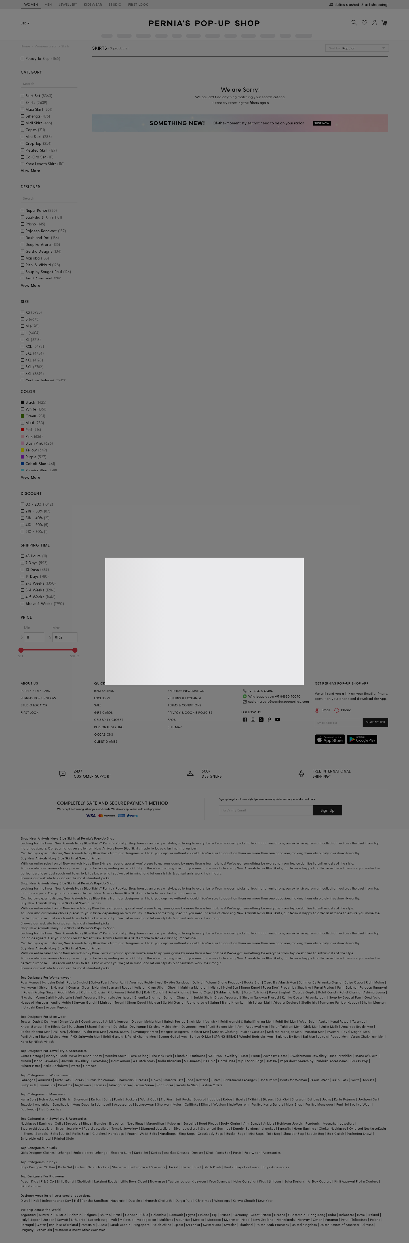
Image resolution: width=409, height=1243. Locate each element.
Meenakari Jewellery (339, 1123)
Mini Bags (256, 1133)
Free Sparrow (220, 1181)
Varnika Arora (116, 1056)
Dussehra (135, 1200)
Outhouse (197, 1056)
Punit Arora (29, 1036)
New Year (265, 1200)
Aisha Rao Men (95, 1031)
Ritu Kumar (116, 992)
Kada (382, 1128)
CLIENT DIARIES (105, 741)
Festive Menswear (319, 1104)
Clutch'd (181, 1056)
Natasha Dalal (53, 982)
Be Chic (209, 1061)
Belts (54, 1133)
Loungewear (144, 1104)
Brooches (54, 1109)
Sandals (41, 1133)
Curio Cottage (32, 1056)
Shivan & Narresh (52, 987)
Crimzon (89, 1066)
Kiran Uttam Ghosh (163, 987)
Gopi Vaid (372, 997)
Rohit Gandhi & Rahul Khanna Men (129, 1036)
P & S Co (47, 1181)
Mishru (215, 987)
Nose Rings (135, 1123)
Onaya (73, 987)
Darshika (120, 1026)
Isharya (52, 1056)
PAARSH (333, 1031)
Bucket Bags (235, 1133)
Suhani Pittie (30, 1066)
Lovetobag (99, 1061)
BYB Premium (31, 1186)
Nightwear (83, 1085)
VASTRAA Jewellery (223, 1056)
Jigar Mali (263, 1002)
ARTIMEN (59, 1031)
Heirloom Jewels (290, 1123)
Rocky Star (252, 982)
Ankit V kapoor (117, 1021)
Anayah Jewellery (74, 1061)
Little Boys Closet (134, 1181)
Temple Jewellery (124, 1128)
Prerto (75, 1066)
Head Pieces (208, 1123)
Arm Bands (251, 1123)
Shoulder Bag (293, 1133)
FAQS (172, 719)
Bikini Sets (340, 1080)
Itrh (249, 1002)
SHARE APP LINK (375, 722)
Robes (227, 1099)
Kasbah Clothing (225, 1031)
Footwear (28, 1109)
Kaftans (202, 1080)
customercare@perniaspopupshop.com (278, 701)
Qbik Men (310, 1026)
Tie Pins (166, 1099)
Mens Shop (294, 1104)
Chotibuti (84, 1181)
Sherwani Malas (169, 1104)
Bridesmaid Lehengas (240, 1080)
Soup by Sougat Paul (345, 997)
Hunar (255, 1056)
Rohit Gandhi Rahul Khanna (339, 992)
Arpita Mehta (61, 1002)
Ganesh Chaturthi (158, 1200)
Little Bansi (65, 1181)
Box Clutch (335, 1133)
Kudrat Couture (252, 1031)
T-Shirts (254, 1099)
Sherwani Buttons (305, 1099)
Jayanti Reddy (120, 987)
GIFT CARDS (103, 712)
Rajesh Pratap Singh (39, 992)
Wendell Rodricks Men (256, 1036)
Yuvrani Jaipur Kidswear (187, 1181)
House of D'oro (366, 1056)
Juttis (65, 1133)
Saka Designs (294, 1181)
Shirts (66, 1099)
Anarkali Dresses (176, 1152)
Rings (87, 1123)
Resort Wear (319, 1080)
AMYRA (271, 1061)
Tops (189, 1080)
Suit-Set (283, 1099)
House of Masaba (34, 1002)
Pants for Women (293, 1080)
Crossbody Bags (211, 1133)
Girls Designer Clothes (38, 1152)
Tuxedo (26, 1104)
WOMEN (31, 4)
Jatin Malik (329, 1026)
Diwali (25, 1200)
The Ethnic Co (55, 1026)
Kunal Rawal (339, 1021)
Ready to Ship (187, 1085)
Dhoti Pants (268, 1080)
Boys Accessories (276, 1167)
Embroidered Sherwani (147, 1167)
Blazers (268, 1099)
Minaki (26, 1061)
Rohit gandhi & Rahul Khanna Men (246, 1021)
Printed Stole (64, 1138)
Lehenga (64, 1152)
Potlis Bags (80, 1133)
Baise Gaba (354, 982)
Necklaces (28, 1123)
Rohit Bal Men (285, 1021)
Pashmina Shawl (359, 1133)
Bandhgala (61, 1104)
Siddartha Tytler (228, 992)
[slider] (21, 650)
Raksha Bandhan (95, 1200)
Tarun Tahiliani (255, 992)
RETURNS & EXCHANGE (185, 698)
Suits (107, 1099)
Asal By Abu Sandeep (173, 982)
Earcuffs (190, 1123)
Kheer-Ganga (31, 1026)
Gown (156, 1080)
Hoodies (213, 1099)
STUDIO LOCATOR (34, 705)
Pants (118, 1099)
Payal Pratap (324, 987)
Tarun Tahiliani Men (286, 1026)
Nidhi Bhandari (169, 1061)
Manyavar (28, 987)
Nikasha (27, 997)
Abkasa (75, 1031)
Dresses (142, 1080)
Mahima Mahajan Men (284, 1031)
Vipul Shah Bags (250, 1061)
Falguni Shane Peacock (223, 982)
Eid (76, 1200)
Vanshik (211, 1021)
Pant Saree (165, 1085)
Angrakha (42, 1104)
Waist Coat (149, 1099)
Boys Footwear (248, 1167)
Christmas (203, 1200)
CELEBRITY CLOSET (108, 719)
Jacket (173, 1167)
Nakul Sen (230, 987)
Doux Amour (120, 1061)
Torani (119, 1002)
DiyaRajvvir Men (145, 1031)
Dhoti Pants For (218, 1152)
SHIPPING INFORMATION (186, 690)
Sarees (78, 1080)
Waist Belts (148, 1133)
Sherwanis (126, 1080)
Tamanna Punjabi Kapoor (339, 1002)
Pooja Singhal (77, 982)
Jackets (368, 1080)
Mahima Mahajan (194, 987)
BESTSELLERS (104, 690)
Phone (345, 710)
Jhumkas (268, 1128)
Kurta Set (141, 1152)
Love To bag (139, 1056)
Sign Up (328, 810)
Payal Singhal (279, 992)
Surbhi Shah (202, 997)
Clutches (99, 1133)
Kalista (139, 987)
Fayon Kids (29, 1181)
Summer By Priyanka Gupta (320, 982)
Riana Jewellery (46, 1061)
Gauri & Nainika (94, 987)
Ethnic (205, 1104)
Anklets (268, 1123)
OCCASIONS (103, 734)
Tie (41, 1109)
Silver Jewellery (185, 1128)
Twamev (358, 1021)
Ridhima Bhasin (93, 992)
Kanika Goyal (292, 997)
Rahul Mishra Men (54, 1036)
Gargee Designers (175, 1031)
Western (219, 1104)
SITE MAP (175, 727)
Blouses (100, 1085)
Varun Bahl (44, 997)
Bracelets (73, 1123)
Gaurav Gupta (304, 992)
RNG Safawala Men (85, 1036)
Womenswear (46, 46)
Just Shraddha (340, 1056)
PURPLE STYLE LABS (35, 690)
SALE (98, 705)
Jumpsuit (104, 1104)
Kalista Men (200, 1031)
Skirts (355, 1080)
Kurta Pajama (344, 1099)
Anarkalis (45, 1080)
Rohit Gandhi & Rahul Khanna (166, 992)
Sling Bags (187, 1133)
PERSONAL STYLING (109, 727)
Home (25, 46)
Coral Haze (226, 1061)
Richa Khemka (233, 1002)
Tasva (25, 1021)
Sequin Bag (315, 1133)
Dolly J (198, 982)
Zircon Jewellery (68, 1128)
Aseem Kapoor (57, 1007)
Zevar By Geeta (275, 1056)
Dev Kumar (138, 1026)
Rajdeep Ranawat (373, 987)
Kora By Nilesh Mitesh (37, 1041)
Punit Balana (347, 987)
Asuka (323, 1021)
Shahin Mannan (373, 1002)
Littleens (275, 1181)
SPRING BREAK (225, 1036)
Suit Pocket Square (190, 1099)
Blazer (186, 1167)
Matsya (105, 1002)
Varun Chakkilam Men (368, 1036)
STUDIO (115, 4)
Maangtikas (155, 1123)
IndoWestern (238, 1104)
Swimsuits (47, 1085)
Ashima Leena (374, 992)
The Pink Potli (161, 1056)
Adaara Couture (285, 1002)
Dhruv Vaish (69, 1021)
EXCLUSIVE (102, 698)
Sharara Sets (173, 1080)
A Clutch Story (144, 1061)
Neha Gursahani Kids (249, 1181)
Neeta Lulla (63, 997)
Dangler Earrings (246, 1128)
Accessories (123, 1104)
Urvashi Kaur (33, 1007)
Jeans (326, 1099)
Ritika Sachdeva (55, 1066)
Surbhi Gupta (173, 1002)
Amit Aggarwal (86, 997)
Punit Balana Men (221, 1026)
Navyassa (157, 1181)
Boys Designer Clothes (38, 1167)
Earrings (45, 1123)
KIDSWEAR (93, 4)
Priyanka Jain (315, 997)
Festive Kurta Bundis (267, 1104)
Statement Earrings (215, 1128)
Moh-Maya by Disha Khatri (81, 1056)
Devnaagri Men (193, 1026)
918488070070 (376, 4)
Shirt (197, 1167)
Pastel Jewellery (96, 1128)
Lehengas (28, 1080)
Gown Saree (144, 1085)
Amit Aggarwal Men (252, 1026)
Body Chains (231, 1123)
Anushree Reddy (141, 982)
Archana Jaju (197, 1002)
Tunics (215, 1080)
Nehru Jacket (49, 1099)
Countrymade (91, 1021)
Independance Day (56, 1200)
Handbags (116, 1133)
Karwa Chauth (244, 1200)
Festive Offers (211, 1085)
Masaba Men (314, 1031)
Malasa (154, 1002)
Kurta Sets (63, 1080)
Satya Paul (99, 982)
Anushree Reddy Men (357, 1026)
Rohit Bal (134, 992)
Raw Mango (30, 982)
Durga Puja (184, 1200)
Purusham (76, 1026)
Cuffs (59, 1123)
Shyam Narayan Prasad (260, 997)
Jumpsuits (29, 1085)
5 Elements (192, 1061)
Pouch (132, 1133)
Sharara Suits (121, 1152)
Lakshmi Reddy (105, 1181)
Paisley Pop (359, 1061)
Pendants (312, 1123)
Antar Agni (118, 982)
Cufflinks (191, 1104)
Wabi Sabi (307, 1021)
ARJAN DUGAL (119, 1031)
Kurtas (96, 1099)
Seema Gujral (202, 992)
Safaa (214, 1002)
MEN (48, 4)
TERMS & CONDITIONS (184, 705)
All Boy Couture (320, 1181)
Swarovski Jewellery (37, 1128)
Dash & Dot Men (45, 1021)
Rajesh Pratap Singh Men (183, 1021)
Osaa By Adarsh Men (280, 982)
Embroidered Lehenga (90, 1152)
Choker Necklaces (332, 1128)
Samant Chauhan (177, 997)
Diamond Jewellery (156, 1128)
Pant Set (342, 1104)
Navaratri (118, 1200)
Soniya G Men (200, 1036)
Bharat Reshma (98, 1026)
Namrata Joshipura (116, 997)
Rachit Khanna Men (35, 1031)
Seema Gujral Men (173, 1036)
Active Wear (361, 1104)
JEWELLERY (67, 4)
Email (323, 710)
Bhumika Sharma (147, 997)
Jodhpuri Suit (368, 1099)
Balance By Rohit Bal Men (295, 1036)
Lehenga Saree (120, 1085)
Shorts (240, 1099)
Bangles (100, 1123)
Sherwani (81, 1099)
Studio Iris (309, 1002)
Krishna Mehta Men (164, 1026)
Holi (36, 1200)
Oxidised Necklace (363, 1128)
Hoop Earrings (305, 1128)
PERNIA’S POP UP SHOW (38, 698)
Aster (244, 1056)
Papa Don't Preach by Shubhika (287, 987)
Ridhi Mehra (375, 982)
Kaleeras (173, 1123)
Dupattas (65, 1085)
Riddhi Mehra (68, 992)
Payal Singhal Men (355, 1031)
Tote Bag (273, 1133)
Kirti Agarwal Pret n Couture (356, 1181)
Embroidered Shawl (36, 1138)
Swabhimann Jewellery (308, 1056)
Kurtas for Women (101, 1080)
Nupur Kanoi (250, 987)
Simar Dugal (136, 1002)
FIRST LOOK (138, 4)
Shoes (28, 1133)
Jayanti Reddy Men (333, 1036)
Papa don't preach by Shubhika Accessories (313, 1061)
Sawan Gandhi (85, 1002)
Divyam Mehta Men (146, 1021)
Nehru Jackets (98, 1167)
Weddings (222, 1200)
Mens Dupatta (83, 1104)
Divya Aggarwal (226, 997)
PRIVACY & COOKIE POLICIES (190, 712)
